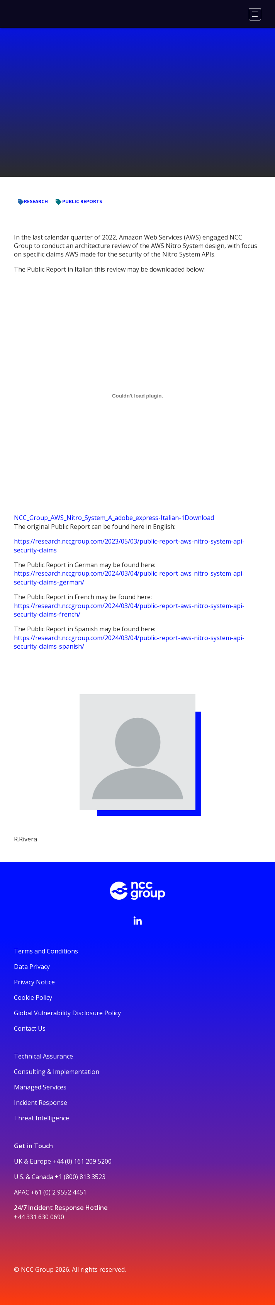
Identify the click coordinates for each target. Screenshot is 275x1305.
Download (199, 517)
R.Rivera (25, 839)
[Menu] (255, 14)
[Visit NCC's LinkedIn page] (137, 920)
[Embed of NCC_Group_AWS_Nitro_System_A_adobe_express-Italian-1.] (137, 395)
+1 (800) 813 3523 (80, 1176)
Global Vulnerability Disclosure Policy (67, 1013)
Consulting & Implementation (56, 1071)
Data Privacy (32, 966)
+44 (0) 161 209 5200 (82, 1161)
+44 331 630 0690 (39, 1217)
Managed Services (40, 1087)
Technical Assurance (43, 1056)
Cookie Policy (33, 997)
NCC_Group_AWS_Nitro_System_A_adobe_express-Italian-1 (99, 517)
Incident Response (40, 1102)
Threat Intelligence (41, 1118)
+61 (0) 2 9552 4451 (59, 1192)
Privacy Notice (34, 982)
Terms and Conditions (46, 951)
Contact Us (30, 1028)
